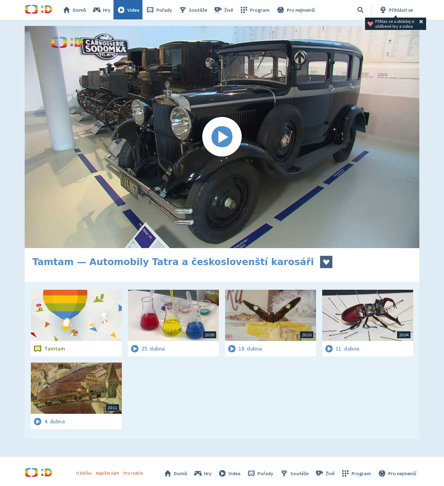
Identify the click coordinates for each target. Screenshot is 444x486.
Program (255, 10)
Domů (74, 10)
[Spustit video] (222, 137)
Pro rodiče (133, 473)
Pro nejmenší (295, 10)
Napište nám (107, 473)
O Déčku (84, 473)
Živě (223, 10)
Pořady (159, 10)
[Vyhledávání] (360, 10)
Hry (101, 10)
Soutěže (193, 10)
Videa (128, 10)
